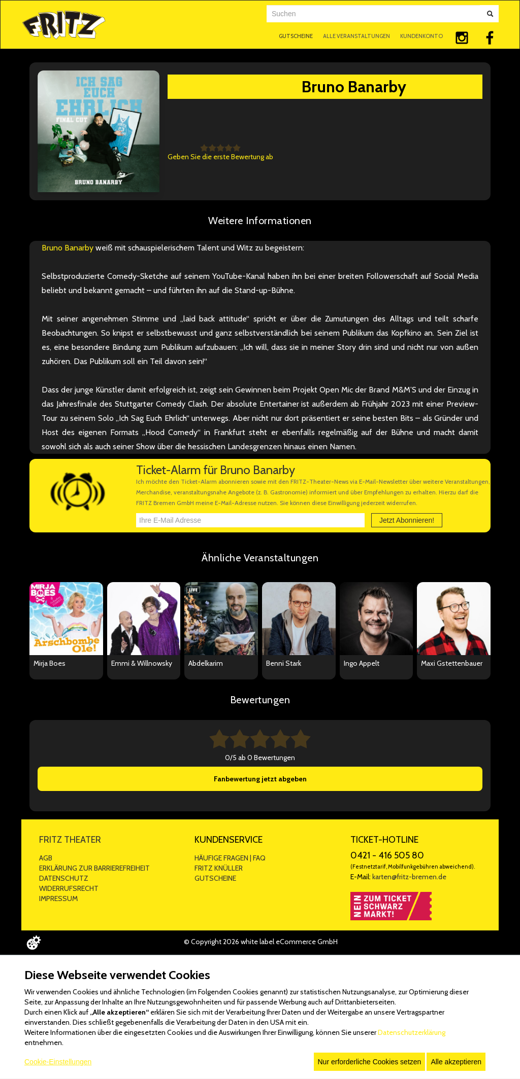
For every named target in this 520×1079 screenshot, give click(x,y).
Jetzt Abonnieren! (406, 520)
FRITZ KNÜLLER (218, 868)
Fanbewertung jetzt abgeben (260, 778)
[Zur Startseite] (63, 23)
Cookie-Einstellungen (57, 1061)
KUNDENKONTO (421, 36)
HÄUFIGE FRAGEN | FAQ (230, 857)
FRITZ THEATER (70, 839)
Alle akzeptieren (456, 1062)
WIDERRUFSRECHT (69, 888)
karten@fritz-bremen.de (409, 876)
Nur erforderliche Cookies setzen (369, 1062)
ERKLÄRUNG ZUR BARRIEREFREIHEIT (94, 868)
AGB (45, 857)
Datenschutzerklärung (411, 1032)
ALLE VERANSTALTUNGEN (356, 36)
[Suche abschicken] (490, 13)
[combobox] (373, 13)
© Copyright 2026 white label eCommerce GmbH (261, 941)
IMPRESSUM (58, 898)
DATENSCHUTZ (63, 878)
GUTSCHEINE (296, 36)
